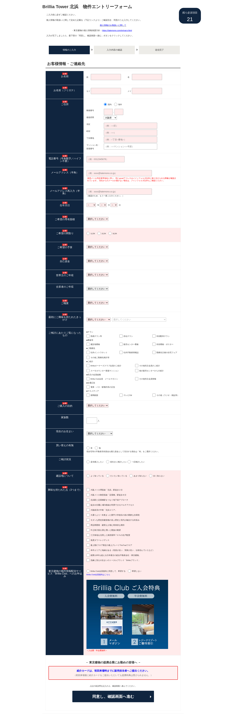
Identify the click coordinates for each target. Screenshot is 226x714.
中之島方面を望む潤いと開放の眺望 (106, 530)
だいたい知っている (118, 476)
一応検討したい (138, 462)
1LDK (93, 233)
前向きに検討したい (118, 462)
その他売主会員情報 (147, 379)
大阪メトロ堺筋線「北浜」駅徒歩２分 (107, 490)
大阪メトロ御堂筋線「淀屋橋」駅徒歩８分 (108, 495)
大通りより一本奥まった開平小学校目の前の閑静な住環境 (115, 515)
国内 (110, 104)
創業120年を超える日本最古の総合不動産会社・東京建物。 (116, 555)
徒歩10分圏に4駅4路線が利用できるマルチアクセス (112, 505)
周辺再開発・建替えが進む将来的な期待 (107, 525)
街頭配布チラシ (163, 336)
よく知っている (97, 476)
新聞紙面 (94, 395)
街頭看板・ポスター (164, 344)
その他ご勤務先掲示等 (100, 357)
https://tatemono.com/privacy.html (117, 30)
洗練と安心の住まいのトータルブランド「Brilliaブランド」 (115, 560)
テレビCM (128, 395)
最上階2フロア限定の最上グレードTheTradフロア (111, 545)
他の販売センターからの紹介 (151, 371)
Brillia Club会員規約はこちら (98, 575)
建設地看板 (95, 344)
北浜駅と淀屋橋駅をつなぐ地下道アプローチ (109, 500)
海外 (120, 104)
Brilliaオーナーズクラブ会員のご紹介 (106, 366)
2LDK (104, 233)
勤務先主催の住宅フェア (166, 352)
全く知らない (158, 476)
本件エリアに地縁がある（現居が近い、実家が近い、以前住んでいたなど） (123, 550)
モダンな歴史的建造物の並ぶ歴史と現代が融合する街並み (115, 520)
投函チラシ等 (96, 336)
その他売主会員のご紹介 (149, 366)
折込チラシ (128, 336)
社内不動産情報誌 (131, 352)
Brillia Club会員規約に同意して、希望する (108, 571)
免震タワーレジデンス (100, 540)
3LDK (115, 233)
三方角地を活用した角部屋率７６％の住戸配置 (110, 535)
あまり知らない (140, 476)
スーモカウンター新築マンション (105, 371)
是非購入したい (97, 462)
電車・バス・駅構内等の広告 (103, 387)
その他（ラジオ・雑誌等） (167, 395)
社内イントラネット (99, 352)
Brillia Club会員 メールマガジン (104, 379)
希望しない (136, 571)
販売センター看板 (131, 344)
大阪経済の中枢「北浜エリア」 (104, 510)
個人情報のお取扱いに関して (113, 25)
